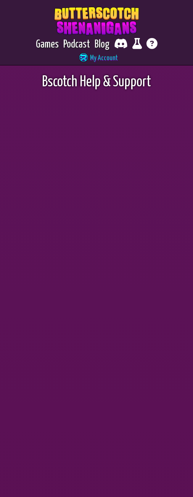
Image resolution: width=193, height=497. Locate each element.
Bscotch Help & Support (96, 82)
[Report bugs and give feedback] (137, 45)
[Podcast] (76, 45)
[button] (96, 58)
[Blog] (102, 45)
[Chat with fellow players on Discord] (121, 45)
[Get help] (152, 45)
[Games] (47, 45)
